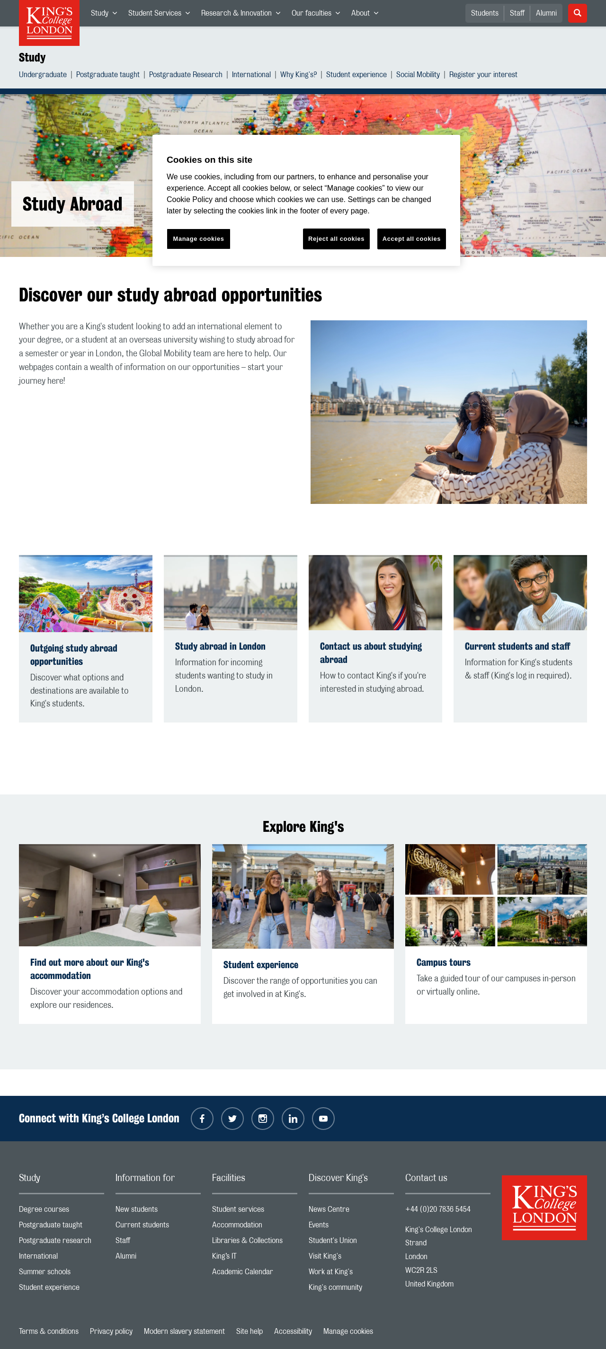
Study (107, 15)
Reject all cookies (336, 238)
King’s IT (254, 1258)
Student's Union (351, 1243)
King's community (351, 1290)
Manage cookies (348, 1331)
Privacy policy (111, 1331)
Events (351, 1227)
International (251, 76)
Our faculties (319, 15)
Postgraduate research (61, 1243)
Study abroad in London (220, 646)
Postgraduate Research (186, 76)
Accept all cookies (412, 238)
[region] (306, 200)
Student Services (162, 15)
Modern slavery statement (184, 1331)
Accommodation (254, 1227)
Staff (517, 13)
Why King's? (298, 76)
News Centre (351, 1211)
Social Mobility (418, 76)
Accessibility (293, 1331)
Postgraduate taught (108, 76)
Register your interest (483, 76)
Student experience (356, 76)
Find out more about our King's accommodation (89, 968)
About (367, 15)
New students (158, 1211)
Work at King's (351, 1274)
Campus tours (444, 962)
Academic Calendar (254, 1274)
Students (485, 13)
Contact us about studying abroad (371, 652)
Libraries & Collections (254, 1243)
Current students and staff (517, 646)
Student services (254, 1211)
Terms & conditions (49, 1331)
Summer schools (61, 1274)
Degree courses (61, 1211)
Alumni (546, 13)
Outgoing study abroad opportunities (73, 654)
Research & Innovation (243, 15)
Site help (249, 1331)
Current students (158, 1227)
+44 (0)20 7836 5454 (438, 1209)
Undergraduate (43, 76)
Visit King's (351, 1258)
